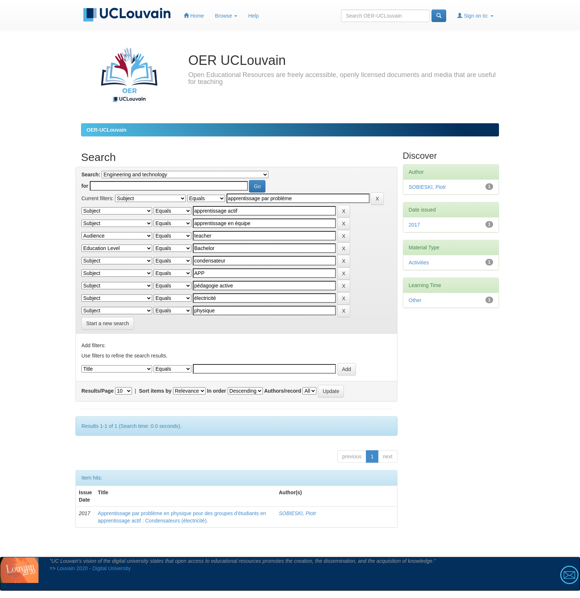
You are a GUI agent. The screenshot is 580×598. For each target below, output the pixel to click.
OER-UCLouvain (106, 130)
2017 (414, 225)
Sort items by (155, 391)
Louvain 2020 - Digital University (94, 568)
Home (194, 15)
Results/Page (97, 391)
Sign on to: (475, 15)
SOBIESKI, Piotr (297, 513)
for (84, 186)
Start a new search (107, 323)
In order (216, 391)
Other (415, 300)
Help (253, 16)
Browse (226, 16)
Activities (419, 262)
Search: (90, 174)
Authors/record (282, 391)
